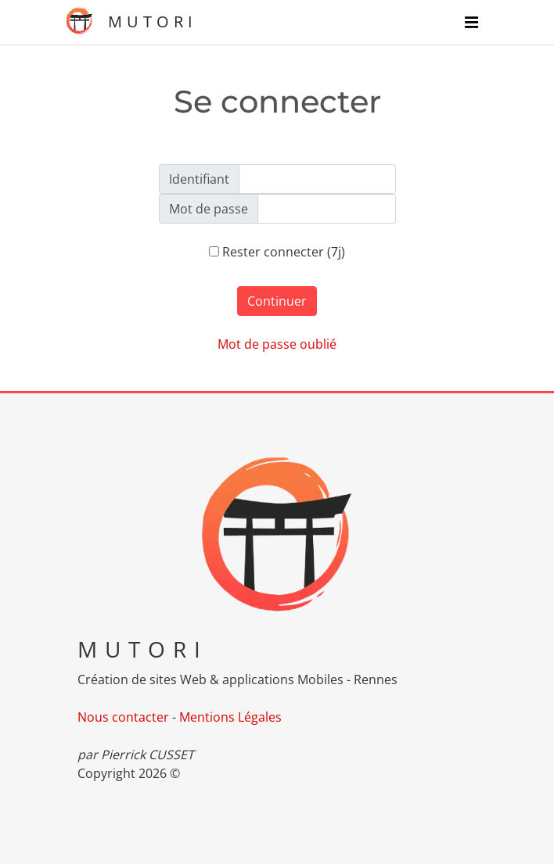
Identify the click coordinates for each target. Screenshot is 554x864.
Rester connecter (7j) (277, 251)
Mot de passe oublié (277, 344)
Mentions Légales (230, 717)
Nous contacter (123, 717)
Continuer (277, 301)
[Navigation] (471, 22)
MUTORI (131, 20)
